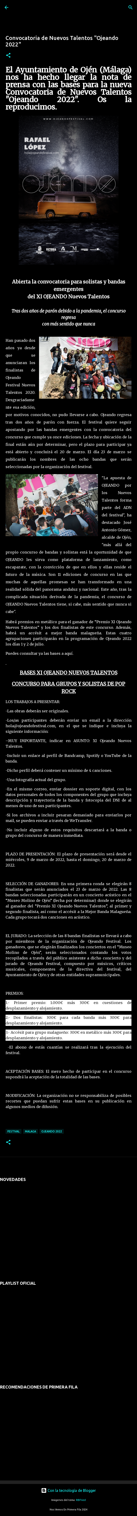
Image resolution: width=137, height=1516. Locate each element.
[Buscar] (130, 7)
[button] (8, 55)
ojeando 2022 (51, 1131)
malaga (30, 1131)
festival (13, 1131)
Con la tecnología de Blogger (68, 1490)
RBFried (81, 1500)
